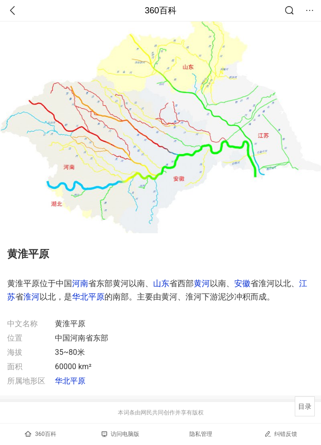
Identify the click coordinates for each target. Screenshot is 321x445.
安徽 (242, 283)
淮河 (31, 296)
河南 (80, 283)
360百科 (160, 10)
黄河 (202, 283)
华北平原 (88, 296)
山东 (161, 283)
